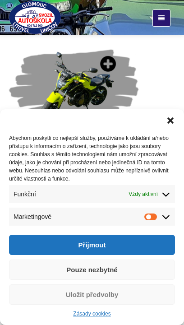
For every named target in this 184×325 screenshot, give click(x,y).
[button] (170, 120)
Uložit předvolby (92, 294)
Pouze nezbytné (91, 270)
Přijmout (92, 245)
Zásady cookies (91, 314)
